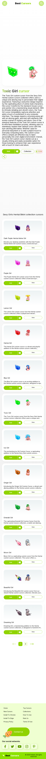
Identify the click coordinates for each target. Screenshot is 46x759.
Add (8, 151)
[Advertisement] (23, 33)
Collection (27, 151)
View (33, 248)
